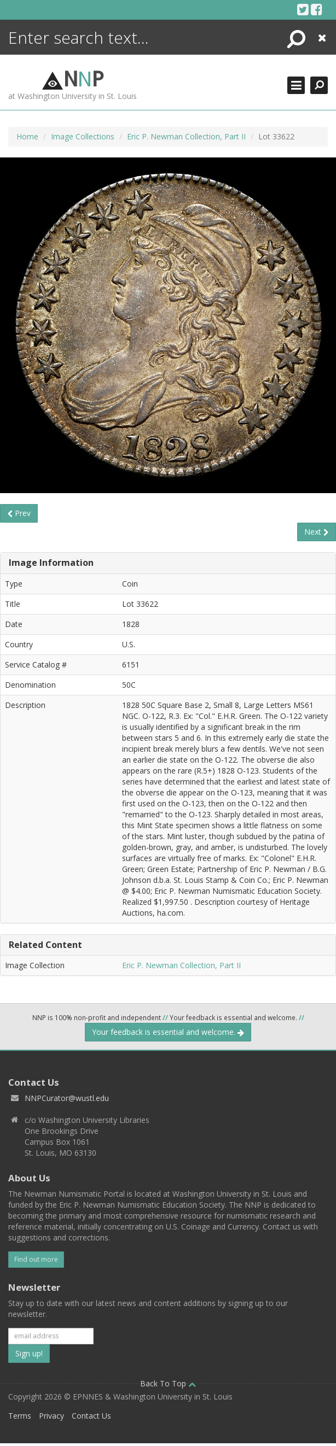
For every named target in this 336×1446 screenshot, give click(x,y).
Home (27, 136)
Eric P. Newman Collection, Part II (186, 136)
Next (316, 531)
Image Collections (82, 136)
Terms (19, 1415)
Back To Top (168, 1383)
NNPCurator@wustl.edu (67, 1098)
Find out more (36, 1259)
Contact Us (91, 1415)
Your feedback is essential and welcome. (168, 1032)
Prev (19, 513)
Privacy (51, 1415)
